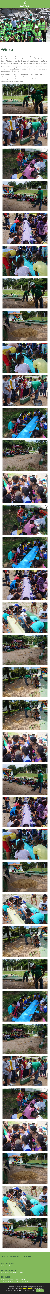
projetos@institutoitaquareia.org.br (12, 1272)
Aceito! (40, 1290)
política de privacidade (27, 1288)
